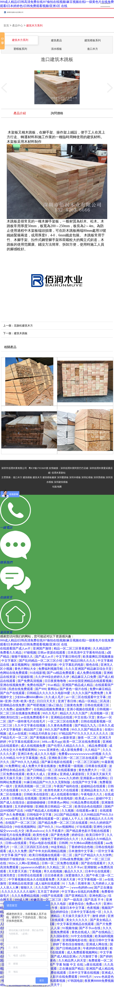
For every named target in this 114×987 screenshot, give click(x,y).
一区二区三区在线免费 (63, 721)
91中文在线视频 (82, 936)
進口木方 (92, 48)
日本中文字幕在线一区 (86, 911)
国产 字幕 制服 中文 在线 (66, 964)
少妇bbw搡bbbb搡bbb (29, 697)
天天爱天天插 (18, 871)
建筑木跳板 (20, 333)
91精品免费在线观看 (85, 802)
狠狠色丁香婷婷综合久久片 (60, 839)
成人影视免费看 (72, 749)
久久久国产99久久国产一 (52, 887)
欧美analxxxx (35, 830)
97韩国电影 (75, 980)
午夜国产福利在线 (66, 786)
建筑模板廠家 (49, 477)
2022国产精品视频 (66, 814)
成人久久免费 (18, 851)
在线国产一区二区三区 (21, 822)
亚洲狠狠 (90, 867)
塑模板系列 (20, 48)
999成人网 (21, 899)
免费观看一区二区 (100, 960)
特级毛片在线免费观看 (16, 834)
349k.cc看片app (51, 741)
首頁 (6, 25)
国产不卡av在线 (90, 928)
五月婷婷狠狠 (24, 806)
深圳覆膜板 (63, 477)
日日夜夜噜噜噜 (55, 681)
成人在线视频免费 (33, 745)
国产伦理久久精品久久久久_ (67, 745)
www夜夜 (11, 818)
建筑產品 (56, 40)
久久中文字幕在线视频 (30, 725)
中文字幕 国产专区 (14, 855)
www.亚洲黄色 (49, 749)
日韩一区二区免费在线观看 (60, 863)
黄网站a (53, 689)
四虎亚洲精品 (51, 916)
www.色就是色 (104, 976)
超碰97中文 (104, 798)
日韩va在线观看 (16, 843)
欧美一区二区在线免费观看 (82, 741)
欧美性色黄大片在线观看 (61, 790)
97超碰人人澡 (51, 928)
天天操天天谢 (66, 879)
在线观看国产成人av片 (15, 648)
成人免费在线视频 (89, 672)
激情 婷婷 (99, 916)
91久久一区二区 (32, 790)
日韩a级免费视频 (72, 859)
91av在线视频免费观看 (42, 859)
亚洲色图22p (98, 895)
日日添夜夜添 (54, 875)
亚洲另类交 (8, 875)
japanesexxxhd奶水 (33, 867)
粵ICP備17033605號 (38, 468)
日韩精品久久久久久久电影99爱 (49, 693)
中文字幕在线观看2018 (24, 741)
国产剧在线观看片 (93, 863)
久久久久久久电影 (54, 903)
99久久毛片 (50, 713)
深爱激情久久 (75, 875)
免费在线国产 (36, 685)
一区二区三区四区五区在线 (30, 847)
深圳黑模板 (99, 477)
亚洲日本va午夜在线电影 (56, 798)
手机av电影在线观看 (43, 843)
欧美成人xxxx (84, 798)
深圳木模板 (75, 477)
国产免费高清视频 (30, 681)
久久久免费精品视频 (25, 895)
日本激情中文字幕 (81, 851)
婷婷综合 (78, 834)
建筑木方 (37, 477)
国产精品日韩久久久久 (80, 660)
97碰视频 (30, 652)
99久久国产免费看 (57, 729)
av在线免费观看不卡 (35, 717)
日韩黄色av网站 (59, 802)
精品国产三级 (33, 729)
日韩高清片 (32, 839)
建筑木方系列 (34, 25)
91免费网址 (13, 766)
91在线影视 (37, 672)
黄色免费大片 (88, 770)
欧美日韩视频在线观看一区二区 (51, 855)
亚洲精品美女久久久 (95, 790)
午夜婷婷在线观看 (95, 948)
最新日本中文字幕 (72, 907)
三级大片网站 (33, 778)
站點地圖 (57, 486)
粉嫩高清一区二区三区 (46, 899)
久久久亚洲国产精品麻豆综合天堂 (88, 668)
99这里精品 (59, 847)
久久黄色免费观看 (60, 725)
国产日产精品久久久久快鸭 (93, 855)
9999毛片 (86, 976)
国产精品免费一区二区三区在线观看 (63, 822)
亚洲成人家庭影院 (72, 774)
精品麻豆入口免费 (84, 676)
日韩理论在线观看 (30, 875)
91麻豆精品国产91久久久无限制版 (47, 782)
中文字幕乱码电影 (72, 664)
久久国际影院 (60, 936)
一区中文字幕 (104, 851)
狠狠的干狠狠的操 (45, 664)
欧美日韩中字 (95, 834)
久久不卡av (75, 867)
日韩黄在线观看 (96, 766)
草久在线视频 (53, 871)
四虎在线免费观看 (21, 689)
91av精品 (54, 685)
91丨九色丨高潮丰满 (76, 883)
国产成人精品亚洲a (64, 956)
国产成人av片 (44, 656)
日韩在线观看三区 (97, 705)
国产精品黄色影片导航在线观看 (88, 830)
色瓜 (43, 757)
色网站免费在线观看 (52, 972)
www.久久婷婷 (69, 778)
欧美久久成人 (36, 774)
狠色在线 (92, 664)
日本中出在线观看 (98, 871)
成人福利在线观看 (48, 883)
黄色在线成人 (81, 932)
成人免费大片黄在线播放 (39, 766)
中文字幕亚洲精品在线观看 (76, 924)
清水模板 (56, 48)
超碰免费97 (24, 709)
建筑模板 (27, 477)
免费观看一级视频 (71, 766)
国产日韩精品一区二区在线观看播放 (52, 770)
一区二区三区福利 (87, 762)
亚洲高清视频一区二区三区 (33, 786)
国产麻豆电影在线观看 (57, 762)
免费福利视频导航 (51, 668)
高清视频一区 (99, 713)
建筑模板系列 (92, 40)
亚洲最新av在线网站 (94, 778)
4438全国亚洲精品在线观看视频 (90, 681)
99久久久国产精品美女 (87, 729)
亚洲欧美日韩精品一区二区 (54, 806)
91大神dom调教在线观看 (87, 843)
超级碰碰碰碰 (36, 802)
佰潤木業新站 (59, 472)
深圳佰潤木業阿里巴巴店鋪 (74, 468)
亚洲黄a (53, 774)
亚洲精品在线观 (62, 717)
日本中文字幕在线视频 (84, 972)
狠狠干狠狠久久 (22, 656)
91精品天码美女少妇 (43, 733)
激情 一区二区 (87, 737)
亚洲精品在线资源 (21, 883)
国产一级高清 (73, 899)
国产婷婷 (106, 956)
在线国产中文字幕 (85, 782)
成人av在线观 (17, 733)
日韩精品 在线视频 (24, 798)
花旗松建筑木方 (23, 325)
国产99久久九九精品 (25, 762)
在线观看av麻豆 (87, 810)
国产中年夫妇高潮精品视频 (48, 851)
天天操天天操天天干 (76, 916)
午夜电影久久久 (92, 794)
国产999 (40, 689)
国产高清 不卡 (94, 899)
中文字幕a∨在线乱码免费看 (80, 891)
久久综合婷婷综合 (56, 911)
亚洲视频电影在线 (75, 940)
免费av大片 (94, 903)
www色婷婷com (82, 887)
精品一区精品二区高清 (94, 701)
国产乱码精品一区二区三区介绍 (41, 660)
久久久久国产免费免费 (88, 693)
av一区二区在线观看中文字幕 (86, 697)
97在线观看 (84, 826)
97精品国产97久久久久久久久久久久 (84, 733)
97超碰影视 (26, 676)
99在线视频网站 (25, 826)
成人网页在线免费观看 (54, 932)
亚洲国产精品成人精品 (78, 685)
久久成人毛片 (55, 697)
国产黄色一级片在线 (74, 689)
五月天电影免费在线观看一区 (40, 818)
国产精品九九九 (86, 725)
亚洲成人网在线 (97, 944)
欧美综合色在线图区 (89, 806)
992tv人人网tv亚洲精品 (24, 863)
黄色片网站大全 (25, 668)
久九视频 (68, 810)
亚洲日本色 (25, 753)
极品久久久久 (74, 871)
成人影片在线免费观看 (62, 976)
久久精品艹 (93, 749)
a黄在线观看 (94, 964)
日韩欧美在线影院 (36, 794)
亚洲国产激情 (42, 648)
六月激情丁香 (88, 956)
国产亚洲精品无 (76, 895)
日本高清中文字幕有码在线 (86, 652)
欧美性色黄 (41, 834)
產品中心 (17, 25)
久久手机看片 (55, 830)
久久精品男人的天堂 (72, 960)
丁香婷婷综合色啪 (81, 847)
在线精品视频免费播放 (49, 709)
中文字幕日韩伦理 (68, 656)
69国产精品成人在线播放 (42, 810)
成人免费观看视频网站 (83, 952)
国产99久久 (46, 826)
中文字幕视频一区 (90, 879)
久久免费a (7, 709)
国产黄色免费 (60, 834)
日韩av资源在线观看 (51, 652)
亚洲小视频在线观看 (81, 709)
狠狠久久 (27, 887)
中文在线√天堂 (84, 717)
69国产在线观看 (52, 895)
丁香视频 (35, 871)
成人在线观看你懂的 (65, 794)
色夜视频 (93, 907)
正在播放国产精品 (72, 968)
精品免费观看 (98, 745)
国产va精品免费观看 (61, 672)
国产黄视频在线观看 (44, 737)
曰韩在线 (51, 778)
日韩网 (64, 843)
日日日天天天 (46, 701)
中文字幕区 (9, 660)
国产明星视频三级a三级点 (44, 705)
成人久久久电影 (45, 753)
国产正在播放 (103, 887)
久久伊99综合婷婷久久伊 (52, 676)
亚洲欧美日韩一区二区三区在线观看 (73, 757)
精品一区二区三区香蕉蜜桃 (73, 648)
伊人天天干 (52, 984)
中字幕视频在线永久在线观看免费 (31, 879)
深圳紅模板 (87, 477)
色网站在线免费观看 (14, 672)
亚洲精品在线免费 (13, 705)
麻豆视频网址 (21, 664)
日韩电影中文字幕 (39, 814)
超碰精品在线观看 (93, 786)
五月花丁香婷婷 (48, 891)
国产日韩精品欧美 (69, 948)
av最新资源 (68, 737)
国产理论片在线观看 (51, 952)
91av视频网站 (65, 826)
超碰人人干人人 (73, 818)
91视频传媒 (70, 928)
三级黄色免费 (73, 705)
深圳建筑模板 (61, 482)
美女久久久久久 (77, 920)
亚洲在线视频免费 (13, 685)
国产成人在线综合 (13, 802)
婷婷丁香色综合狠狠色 (69, 944)
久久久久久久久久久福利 (18, 891)
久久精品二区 (56, 867)
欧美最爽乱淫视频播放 (98, 656)
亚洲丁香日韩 (67, 701)
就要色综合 (76, 903)
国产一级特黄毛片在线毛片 (27, 721)
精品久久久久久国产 (74, 713)
